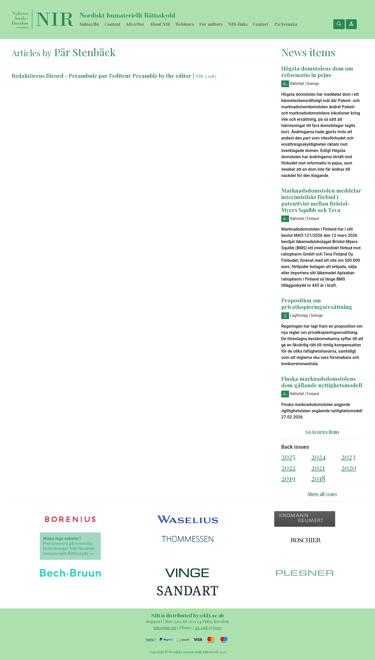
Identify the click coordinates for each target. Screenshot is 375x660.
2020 (348, 467)
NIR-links (238, 24)
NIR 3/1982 (206, 76)
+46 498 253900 (207, 627)
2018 (318, 478)
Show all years (322, 494)
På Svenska (285, 24)
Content (112, 24)
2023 (348, 456)
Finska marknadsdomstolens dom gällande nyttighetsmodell (321, 382)
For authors (211, 24)
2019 (288, 478)
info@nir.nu (164, 627)
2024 (318, 456)
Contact (260, 24)
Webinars (184, 24)
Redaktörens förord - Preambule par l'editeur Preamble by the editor (102, 75)
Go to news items (322, 431)
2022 (288, 467)
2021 (318, 467)
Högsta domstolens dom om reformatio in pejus (317, 71)
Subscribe (89, 24)
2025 (288, 456)
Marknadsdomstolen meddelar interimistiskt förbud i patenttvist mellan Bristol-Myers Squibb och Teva (321, 200)
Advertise (135, 24)
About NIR (160, 24)
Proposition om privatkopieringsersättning (316, 303)
